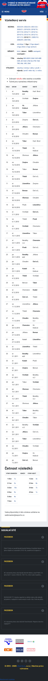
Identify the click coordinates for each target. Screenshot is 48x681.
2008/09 (20, 40)
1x (15, 479)
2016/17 (27, 32)
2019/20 (27, 29)
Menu (6, 12)
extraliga (20, 44)
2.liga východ (31, 47)
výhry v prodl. (35, 68)
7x (36, 487)
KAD (25, 61)
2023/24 (20, 27)
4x (15, 496)
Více (42, 12)
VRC (25, 63)
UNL (21, 63)
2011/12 (20, 37)
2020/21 (20, 29)
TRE (18, 63)
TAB (38, 61)
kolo (18, 51)
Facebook (8, 615)
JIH (22, 61)
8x (36, 483)
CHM (32, 58)
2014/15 (20, 34)
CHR (36, 58)
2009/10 (35, 37)
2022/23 (27, 27)
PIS (35, 61)
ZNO (29, 63)
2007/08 (27, 40)
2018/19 (34, 29)
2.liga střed (21, 47)
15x (15, 487)
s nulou (39, 70)
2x (15, 483)
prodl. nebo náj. (29, 70)
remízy (26, 68)
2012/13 (34, 34)
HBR (39, 58)
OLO (32, 61)
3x (15, 501)
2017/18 (20, 32)
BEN (25, 58)
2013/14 (27, 34)
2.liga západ (34, 44)
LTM (28, 61)
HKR (18, 61)
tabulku (19, 78)
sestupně (36, 51)
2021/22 (34, 27)
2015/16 (34, 32)
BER (28, 58)
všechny (20, 68)
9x (15, 492)
